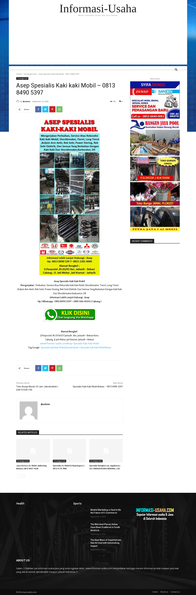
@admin (26, 101)
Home (19, 74)
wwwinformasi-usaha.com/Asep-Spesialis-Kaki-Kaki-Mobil (69, 343)
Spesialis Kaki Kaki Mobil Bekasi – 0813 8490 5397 (98, 386)
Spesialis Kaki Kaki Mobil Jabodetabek (59, 347)
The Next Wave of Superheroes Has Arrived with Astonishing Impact (105, 543)
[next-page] (23, 476)
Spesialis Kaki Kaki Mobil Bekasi (95, 347)
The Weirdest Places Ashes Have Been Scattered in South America (105, 527)
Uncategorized (30, 74)
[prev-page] (18, 476)
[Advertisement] (98, 43)
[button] (176, 70)
